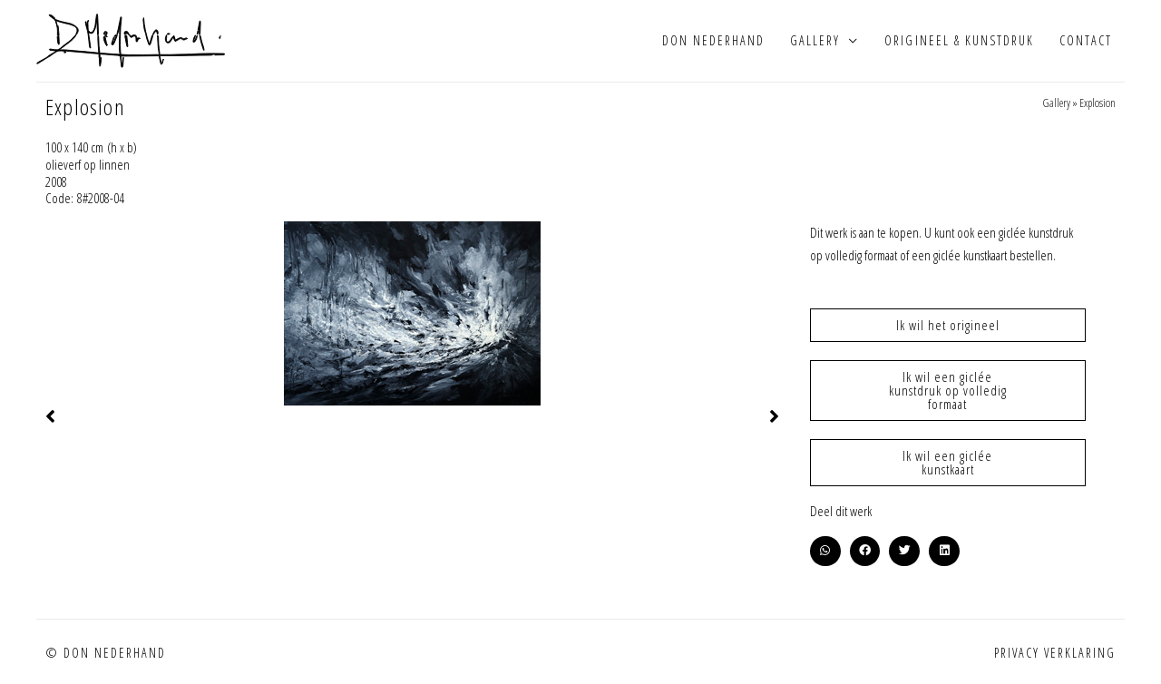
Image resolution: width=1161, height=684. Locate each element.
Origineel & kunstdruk (958, 40)
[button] (825, 551)
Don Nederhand (713, 40)
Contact (1085, 40)
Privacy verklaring (1055, 652)
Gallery (815, 40)
